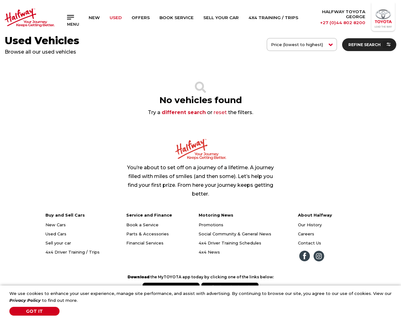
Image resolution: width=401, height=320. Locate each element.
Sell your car (58, 242)
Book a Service (142, 224)
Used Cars (55, 233)
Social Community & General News (235, 233)
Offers (141, 17)
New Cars (55, 224)
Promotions (211, 224)
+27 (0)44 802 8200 (342, 22)
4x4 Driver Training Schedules (230, 242)
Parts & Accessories (147, 233)
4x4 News (209, 251)
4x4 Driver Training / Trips (72, 251)
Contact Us (309, 242)
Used (116, 17)
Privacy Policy (25, 300)
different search (184, 112)
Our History (310, 224)
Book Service (176, 17)
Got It (34, 311)
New (94, 17)
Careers (306, 233)
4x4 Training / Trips (273, 17)
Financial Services (145, 242)
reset (220, 112)
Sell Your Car (221, 17)
